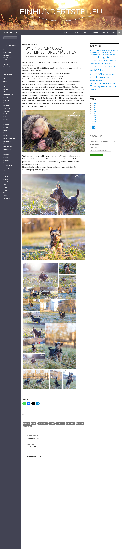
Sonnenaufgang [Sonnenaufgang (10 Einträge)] (96, 80)
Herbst (5, 116)
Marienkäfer (7, 149)
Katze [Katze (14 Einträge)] (101, 63)
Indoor (5, 122)
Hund (52, 423)
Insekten (6, 124)
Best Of (66, 32)
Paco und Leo (7, 50)
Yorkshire (27, 426)
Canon (26, 423)
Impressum (105, 32)
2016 (94, 124)
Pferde (5, 157)
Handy (5, 114)
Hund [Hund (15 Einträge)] (106, 60)
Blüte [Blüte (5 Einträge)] (101, 52)
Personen (6, 154)
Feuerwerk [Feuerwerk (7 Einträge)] (93, 58)
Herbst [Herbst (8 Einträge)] (101, 61)
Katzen (5, 127)
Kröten (5, 133)
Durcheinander (8, 95)
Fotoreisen (75, 32)
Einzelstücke (7, 100)
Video (5, 193)
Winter (5, 201)
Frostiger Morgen (54, 445)
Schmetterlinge (8, 165)
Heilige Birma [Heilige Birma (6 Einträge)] (94, 61)
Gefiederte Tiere (54, 437)
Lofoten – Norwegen (9, 67)
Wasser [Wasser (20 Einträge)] (112, 86)
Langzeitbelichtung (9, 138)
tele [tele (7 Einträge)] (115, 83)
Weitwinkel (6, 198)
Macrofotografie (8, 146)
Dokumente (86, 32)
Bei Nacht (6, 89)
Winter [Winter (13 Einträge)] (93, 89)
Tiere (35, 44)
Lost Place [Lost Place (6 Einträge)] (106, 67)
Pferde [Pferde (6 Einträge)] (105, 74)
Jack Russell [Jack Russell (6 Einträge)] (93, 64)
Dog (33, 423)
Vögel (5, 195)
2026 (94, 103)
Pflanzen (6, 160)
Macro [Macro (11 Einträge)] (112, 66)
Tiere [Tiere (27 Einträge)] (93, 86)
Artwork (5, 81)
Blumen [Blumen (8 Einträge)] (96, 52)
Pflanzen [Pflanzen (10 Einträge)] (110, 74)
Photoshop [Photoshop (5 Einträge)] (93, 78)
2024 (94, 107)
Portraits (6, 163)
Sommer (6, 174)
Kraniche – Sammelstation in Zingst (8, 57)
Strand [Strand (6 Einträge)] (112, 83)
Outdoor (60, 423)
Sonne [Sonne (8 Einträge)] (113, 78)
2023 (94, 110)
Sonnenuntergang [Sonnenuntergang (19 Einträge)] (99, 82)
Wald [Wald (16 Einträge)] (104, 86)
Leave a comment (59, 56)
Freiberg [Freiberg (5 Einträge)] (113, 58)
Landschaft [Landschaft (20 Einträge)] (96, 66)
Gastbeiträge (7, 108)
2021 (94, 114)
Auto (4, 86)
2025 (94, 105)
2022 (94, 112)
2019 (94, 118)
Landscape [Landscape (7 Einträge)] (107, 64)
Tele (4, 184)
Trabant (5, 190)
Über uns (96, 32)
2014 (94, 128)
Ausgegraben (7, 84)
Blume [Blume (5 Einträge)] (92, 52)
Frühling (6, 105)
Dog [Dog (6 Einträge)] (109, 52)
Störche (5, 176)
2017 (94, 122)
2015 (94, 126)
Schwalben (6, 168)
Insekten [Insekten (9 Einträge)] (113, 61)
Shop (113, 32)
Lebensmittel (7, 141)
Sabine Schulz (44, 56)
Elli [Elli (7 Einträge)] (101, 54)
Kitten (5, 130)
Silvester (6, 171)
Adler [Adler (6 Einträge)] (91, 50)
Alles (24, 44)
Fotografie (43, 423)
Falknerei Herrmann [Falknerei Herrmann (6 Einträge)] (108, 54)
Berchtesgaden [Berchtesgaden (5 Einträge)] (106, 50)
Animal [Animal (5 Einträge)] (96, 50)
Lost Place (6, 144)
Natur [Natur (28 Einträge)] (97, 69)
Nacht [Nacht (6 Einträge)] (92, 70)
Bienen (5, 92)
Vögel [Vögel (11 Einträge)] (99, 87)
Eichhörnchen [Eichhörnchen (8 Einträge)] (95, 54)
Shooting (70, 423)
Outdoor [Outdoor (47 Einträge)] (96, 74)
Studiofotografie (8, 182)
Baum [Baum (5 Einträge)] (99, 50)
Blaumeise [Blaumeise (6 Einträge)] (114, 50)
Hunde (29, 44)
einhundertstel (10, 32)
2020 (94, 116)
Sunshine (80, 423)
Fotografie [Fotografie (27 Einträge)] (103, 57)
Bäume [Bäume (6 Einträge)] (105, 52)
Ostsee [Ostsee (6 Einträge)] (104, 70)
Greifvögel (6, 111)
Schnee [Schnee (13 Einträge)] (107, 77)
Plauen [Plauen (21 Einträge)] (100, 77)
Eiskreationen (7, 52)
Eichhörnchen (7, 97)
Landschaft (6, 135)
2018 (94, 120)
